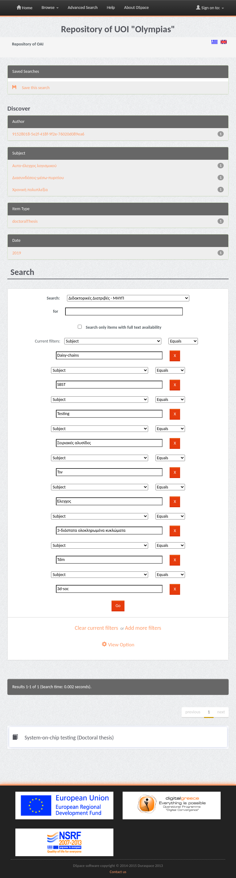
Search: (53, 298)
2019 (16, 253)
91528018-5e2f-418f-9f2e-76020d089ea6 (48, 134)
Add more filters (143, 628)
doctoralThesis (24, 221)
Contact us (118, 871)
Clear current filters (96, 628)
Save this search (30, 87)
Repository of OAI (27, 44)
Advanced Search (83, 7)
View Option (118, 644)
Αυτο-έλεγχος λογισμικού (34, 165)
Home (24, 7)
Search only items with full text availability (119, 327)
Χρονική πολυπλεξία (30, 189)
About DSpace (136, 7)
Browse (49, 7)
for (55, 311)
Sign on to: (210, 7)
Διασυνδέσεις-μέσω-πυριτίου (38, 177)
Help (111, 7)
